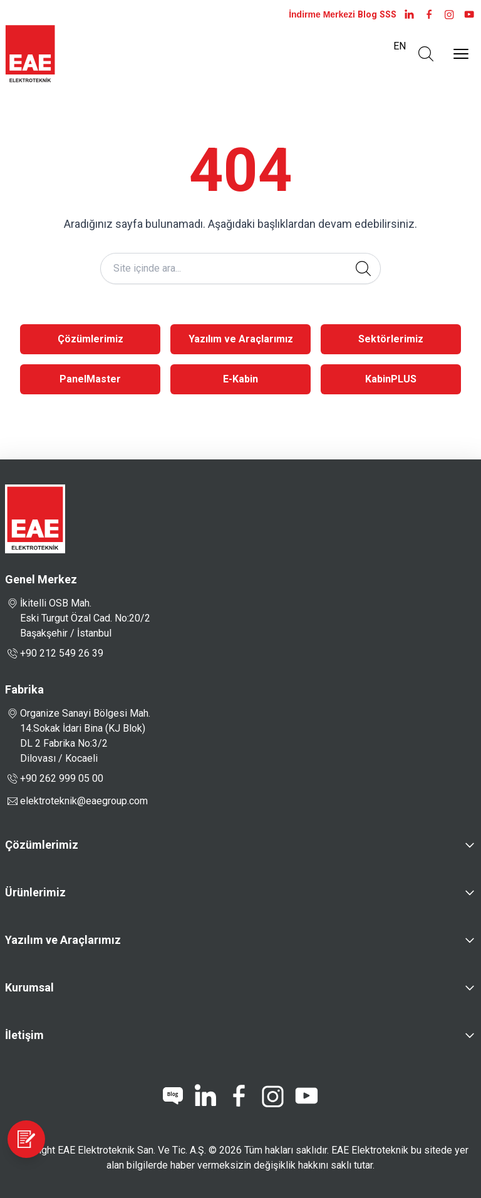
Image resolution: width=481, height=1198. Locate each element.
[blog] (173, 1096)
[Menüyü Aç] (461, 54)
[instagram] (449, 14)
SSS (388, 14)
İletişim (24, 1035)
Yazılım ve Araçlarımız (241, 339)
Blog (367, 14)
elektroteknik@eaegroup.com (84, 801)
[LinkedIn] (409, 14)
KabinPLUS (390, 379)
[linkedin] (205, 1096)
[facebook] (429, 14)
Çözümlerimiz (90, 339)
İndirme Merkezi (322, 14)
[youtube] (469, 14)
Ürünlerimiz (35, 892)
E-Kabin (240, 379)
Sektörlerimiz (390, 339)
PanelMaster (90, 379)
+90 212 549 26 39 (54, 653)
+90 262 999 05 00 (54, 778)
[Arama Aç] (425, 53)
